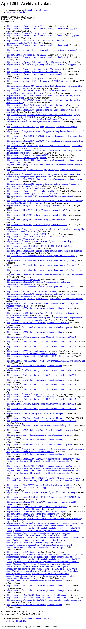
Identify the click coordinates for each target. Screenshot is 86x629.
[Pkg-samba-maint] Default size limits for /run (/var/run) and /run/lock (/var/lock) (41, 255)
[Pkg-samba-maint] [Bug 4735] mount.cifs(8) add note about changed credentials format (44, 165)
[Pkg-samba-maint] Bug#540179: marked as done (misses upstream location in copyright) (45, 275)
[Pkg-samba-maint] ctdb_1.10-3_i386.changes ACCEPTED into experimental (39, 196)
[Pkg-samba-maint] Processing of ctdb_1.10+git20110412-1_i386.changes (38, 356)
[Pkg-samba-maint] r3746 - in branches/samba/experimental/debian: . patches (39, 444)
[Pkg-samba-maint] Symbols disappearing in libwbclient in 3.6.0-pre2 (36, 506)
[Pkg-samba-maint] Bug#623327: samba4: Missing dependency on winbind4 (39, 485)
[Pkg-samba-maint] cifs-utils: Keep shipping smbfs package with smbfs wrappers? (41, 50)
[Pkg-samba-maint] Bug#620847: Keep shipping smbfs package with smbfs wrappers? (43, 169)
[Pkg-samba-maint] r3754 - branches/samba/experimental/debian (34, 605)
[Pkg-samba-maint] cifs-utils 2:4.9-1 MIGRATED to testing (32, 291)
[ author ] (47, 10)
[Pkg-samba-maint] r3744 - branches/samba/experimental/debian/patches (37, 435)
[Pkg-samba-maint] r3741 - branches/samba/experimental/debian (34, 365)
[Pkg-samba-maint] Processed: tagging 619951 (26, 394)
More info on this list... (16, 12)
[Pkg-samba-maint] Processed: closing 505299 (26, 79)
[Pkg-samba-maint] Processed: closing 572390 (26, 26)
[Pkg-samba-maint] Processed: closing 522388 (26, 55)
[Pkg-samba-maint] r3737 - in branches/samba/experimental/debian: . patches (39, 327)
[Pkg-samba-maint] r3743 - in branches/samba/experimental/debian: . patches (39, 430)
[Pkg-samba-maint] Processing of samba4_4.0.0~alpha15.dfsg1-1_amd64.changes (41, 492)
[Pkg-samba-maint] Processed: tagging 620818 (26, 234)
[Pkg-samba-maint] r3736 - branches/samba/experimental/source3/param (37, 322)
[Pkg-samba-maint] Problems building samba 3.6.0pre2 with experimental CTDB (41, 337)
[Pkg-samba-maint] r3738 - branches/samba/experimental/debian (34, 332)
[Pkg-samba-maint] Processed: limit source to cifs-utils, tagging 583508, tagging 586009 (44, 36)
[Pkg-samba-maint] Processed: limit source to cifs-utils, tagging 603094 (37, 45)
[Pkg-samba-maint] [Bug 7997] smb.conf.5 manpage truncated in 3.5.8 (36, 205)
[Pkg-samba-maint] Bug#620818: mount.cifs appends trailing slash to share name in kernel (45, 131)
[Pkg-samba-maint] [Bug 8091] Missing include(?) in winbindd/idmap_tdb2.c (39, 425)
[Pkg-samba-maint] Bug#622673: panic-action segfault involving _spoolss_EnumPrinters (44, 299)
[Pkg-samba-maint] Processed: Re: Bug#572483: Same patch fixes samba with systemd (44, 600)
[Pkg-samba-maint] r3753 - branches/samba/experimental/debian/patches (37, 590)
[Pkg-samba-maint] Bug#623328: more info (25, 509)
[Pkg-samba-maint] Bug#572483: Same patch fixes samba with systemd (37, 595)
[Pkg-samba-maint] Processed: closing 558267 (26, 33)
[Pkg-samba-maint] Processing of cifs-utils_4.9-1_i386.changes (33, 62)
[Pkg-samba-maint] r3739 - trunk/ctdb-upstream (27, 351)
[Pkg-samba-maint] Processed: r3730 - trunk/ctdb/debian (30, 191)
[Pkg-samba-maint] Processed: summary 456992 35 (28, 155)
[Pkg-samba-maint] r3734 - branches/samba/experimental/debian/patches (37, 308)
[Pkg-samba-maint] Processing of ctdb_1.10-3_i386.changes (32, 193)
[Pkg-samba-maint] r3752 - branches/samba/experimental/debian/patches (37, 585)
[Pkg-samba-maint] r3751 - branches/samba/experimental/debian (34, 581)
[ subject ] (38, 10)
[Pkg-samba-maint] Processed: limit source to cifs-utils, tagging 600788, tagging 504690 (44, 28)
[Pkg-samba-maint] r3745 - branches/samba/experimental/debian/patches (37, 440)
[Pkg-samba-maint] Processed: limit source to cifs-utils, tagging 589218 (37, 57)
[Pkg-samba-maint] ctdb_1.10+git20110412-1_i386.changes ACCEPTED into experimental (45, 361)
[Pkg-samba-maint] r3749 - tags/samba (23, 552)
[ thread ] (29, 10)
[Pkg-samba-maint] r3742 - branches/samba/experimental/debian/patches (37, 380)
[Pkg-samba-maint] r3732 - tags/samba (23, 279)
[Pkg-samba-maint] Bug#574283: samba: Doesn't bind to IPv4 (33, 514)
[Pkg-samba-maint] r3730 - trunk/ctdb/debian (26, 189)
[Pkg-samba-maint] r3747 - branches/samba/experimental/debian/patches (37, 454)
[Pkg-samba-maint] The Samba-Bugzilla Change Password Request (35, 413)
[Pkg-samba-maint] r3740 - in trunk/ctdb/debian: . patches (31, 353)
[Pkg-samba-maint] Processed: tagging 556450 (26, 157)
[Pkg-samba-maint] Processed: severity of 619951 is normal (32, 397)
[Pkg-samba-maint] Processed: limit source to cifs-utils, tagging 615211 (37, 74)
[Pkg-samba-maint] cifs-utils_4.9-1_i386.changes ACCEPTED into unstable (39, 81)
